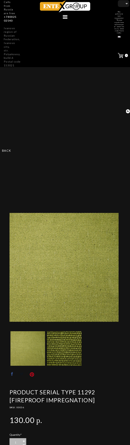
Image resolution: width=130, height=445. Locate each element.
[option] (64, 267)
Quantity (16, 434)
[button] (65, 17)
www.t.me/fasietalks (119, 31)
